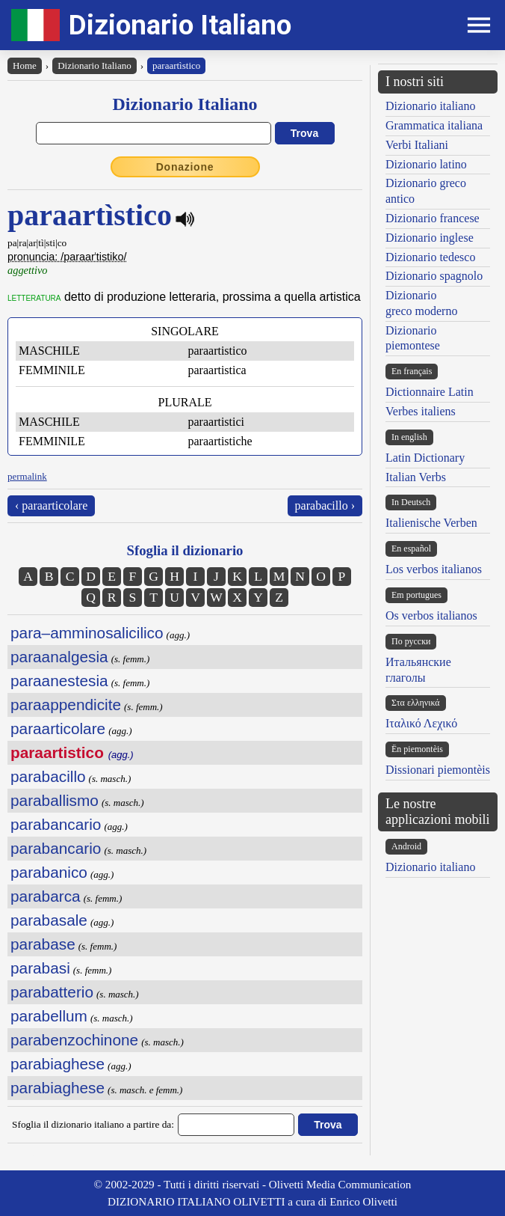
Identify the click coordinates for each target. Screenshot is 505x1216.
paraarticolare (57, 728)
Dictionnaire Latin (429, 391)
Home (25, 65)
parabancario (55, 824)
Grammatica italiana (434, 125)
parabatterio (51, 991)
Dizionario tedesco (430, 257)
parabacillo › (325, 505)
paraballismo (54, 800)
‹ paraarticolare (51, 505)
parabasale (48, 920)
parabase (42, 944)
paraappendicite (65, 704)
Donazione (185, 167)
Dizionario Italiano (180, 25)
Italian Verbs (415, 477)
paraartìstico (176, 65)
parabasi (40, 968)
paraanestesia (59, 680)
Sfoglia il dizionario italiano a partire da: (93, 1124)
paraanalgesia (59, 656)
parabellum (48, 1015)
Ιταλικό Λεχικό (421, 723)
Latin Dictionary (425, 457)
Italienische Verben (431, 522)
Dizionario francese (432, 218)
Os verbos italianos (431, 615)
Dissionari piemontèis (437, 769)
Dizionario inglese (429, 237)
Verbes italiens (420, 411)
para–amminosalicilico (87, 632)
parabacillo (48, 776)
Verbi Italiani (416, 144)
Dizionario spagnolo (434, 275)
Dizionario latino (426, 164)
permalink (27, 476)
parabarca (45, 896)
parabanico (48, 872)
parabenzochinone (74, 1039)
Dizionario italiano (430, 106)
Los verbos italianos (433, 569)
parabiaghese (57, 1063)
